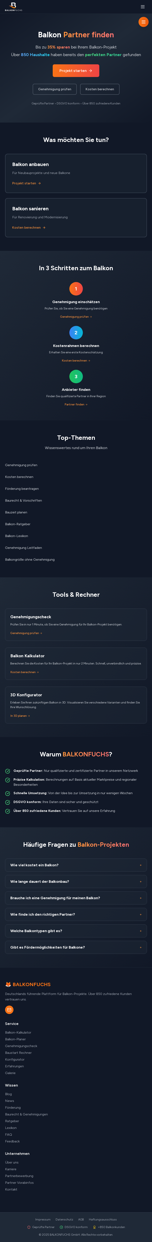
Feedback (12, 1141)
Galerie (10, 1073)
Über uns (12, 1162)
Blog (8, 1094)
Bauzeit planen (16, 512)
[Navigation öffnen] (144, 22)
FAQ (8, 1135)
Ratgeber (12, 1121)
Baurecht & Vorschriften (23, 500)
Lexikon (11, 1128)
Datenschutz (64, 1219)
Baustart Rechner (18, 1053)
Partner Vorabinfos (19, 1183)
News (9, 1101)
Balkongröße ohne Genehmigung (30, 560)
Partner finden (76, 404)
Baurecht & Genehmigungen (26, 1114)
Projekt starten (76, 70)
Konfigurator (14, 1059)
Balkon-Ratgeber (17, 524)
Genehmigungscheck (21, 1046)
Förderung (13, 1108)
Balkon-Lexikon (16, 536)
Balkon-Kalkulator (18, 1032)
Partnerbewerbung (19, 1176)
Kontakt (11, 1189)
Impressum (43, 1219)
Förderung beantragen (22, 489)
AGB (81, 1219)
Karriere (10, 1169)
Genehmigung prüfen (54, 89)
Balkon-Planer (15, 1039)
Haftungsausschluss (103, 1219)
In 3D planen (20, 716)
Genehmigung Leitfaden (23, 548)
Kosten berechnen (100, 89)
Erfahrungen (14, 1066)
